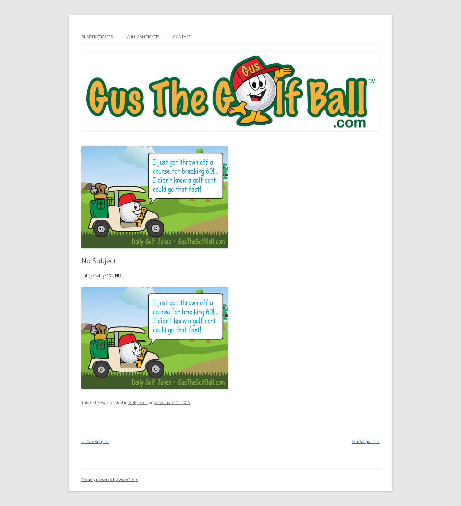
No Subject (95, 441)
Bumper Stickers (97, 37)
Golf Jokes (138, 402)
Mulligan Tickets (142, 37)
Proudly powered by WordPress (109, 479)
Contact (182, 37)
